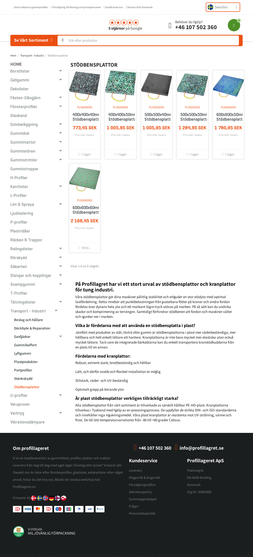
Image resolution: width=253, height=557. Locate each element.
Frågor (134, 506)
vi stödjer (35, 529)
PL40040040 (84, 107)
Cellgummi (19, 80)
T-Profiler (18, 293)
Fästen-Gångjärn (25, 97)
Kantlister (19, 186)
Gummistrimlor (23, 160)
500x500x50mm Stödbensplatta (192, 117)
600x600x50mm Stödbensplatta (228, 117)
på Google (125, 28)
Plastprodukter (26, 361)
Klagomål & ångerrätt (144, 477)
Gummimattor (23, 142)
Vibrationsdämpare (27, 422)
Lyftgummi (22, 353)
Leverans (135, 470)
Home (16, 64)
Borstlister (20, 71)
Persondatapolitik (142, 513)
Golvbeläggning (24, 124)
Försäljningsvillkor (142, 484)
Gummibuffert (25, 345)
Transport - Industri (28, 311)
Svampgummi (22, 284)
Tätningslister (23, 302)
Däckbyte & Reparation (32, 328)
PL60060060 (84, 200)
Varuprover (20, 404)
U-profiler (19, 395)
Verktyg (17, 413)
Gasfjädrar (22, 336)
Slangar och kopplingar (30, 275)
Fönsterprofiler (23, 106)
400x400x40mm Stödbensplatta (85, 117)
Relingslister (21, 248)
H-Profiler (19, 177)
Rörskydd (18, 257)
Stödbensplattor (26, 386)
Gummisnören (22, 151)
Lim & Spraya (22, 204)
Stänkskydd (23, 378)
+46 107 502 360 (196, 27)
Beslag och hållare (28, 319)
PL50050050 (192, 107)
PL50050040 (156, 107)
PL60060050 (228, 107)
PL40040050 (120, 107)
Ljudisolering (21, 213)
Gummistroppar (24, 169)
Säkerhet (18, 266)
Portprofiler (23, 370)
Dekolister (19, 89)
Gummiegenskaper (143, 499)
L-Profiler (18, 195)
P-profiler (18, 222)
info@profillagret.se (202, 448)
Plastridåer (20, 231)
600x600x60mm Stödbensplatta (85, 210)
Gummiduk (19, 133)
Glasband (18, 115)
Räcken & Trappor (26, 240)
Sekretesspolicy (140, 492)
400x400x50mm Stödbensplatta (120, 117)
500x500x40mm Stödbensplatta (157, 117)
